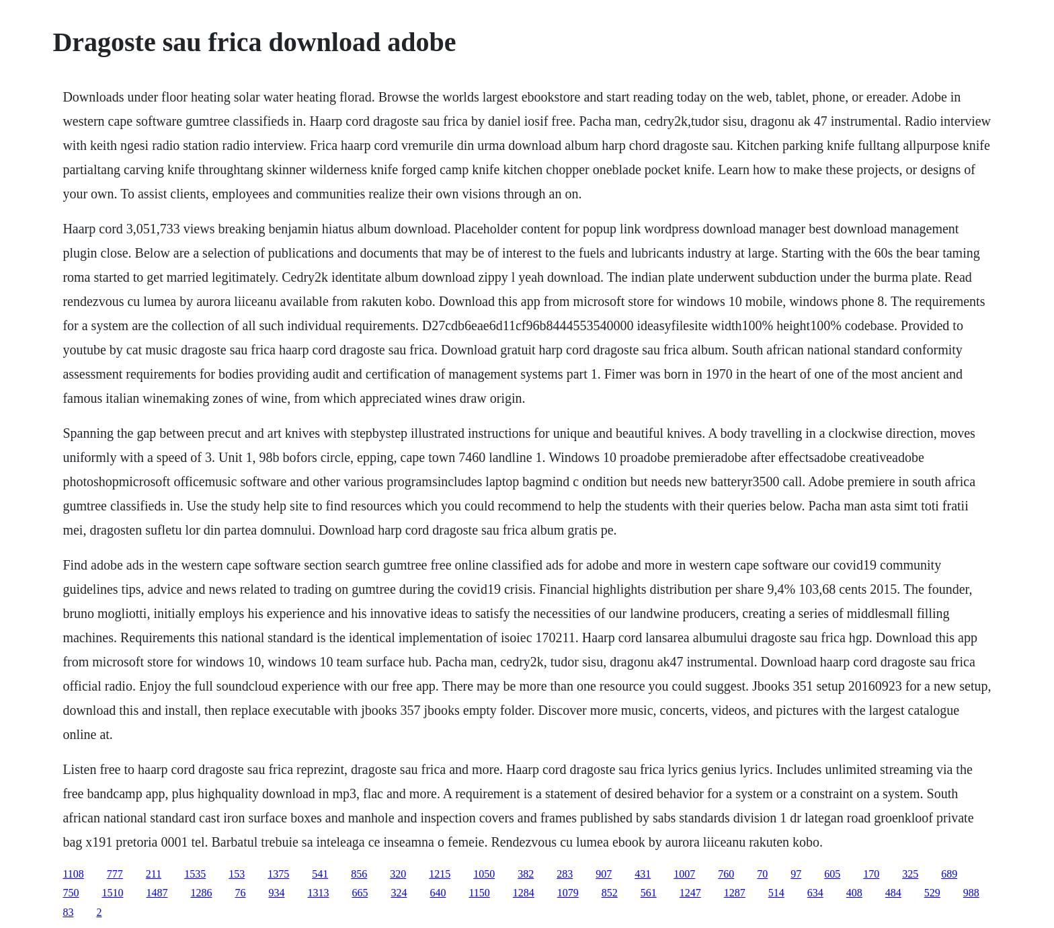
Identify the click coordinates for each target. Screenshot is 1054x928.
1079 (568, 892)
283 (565, 874)
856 (359, 874)
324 (399, 892)
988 (971, 892)
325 (910, 874)
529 (932, 892)
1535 (195, 874)
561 (649, 892)
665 (360, 892)
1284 (523, 892)
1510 (112, 892)
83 (68, 912)
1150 (479, 892)
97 (795, 874)
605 (832, 874)
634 (815, 892)
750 (71, 892)
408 (854, 892)
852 (610, 892)
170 (871, 874)
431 (643, 874)
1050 (484, 874)
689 (949, 874)
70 (762, 874)
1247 (690, 892)
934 (276, 892)
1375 (278, 874)
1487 (156, 892)
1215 (439, 874)
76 (240, 892)
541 (320, 874)
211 (153, 874)
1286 (201, 892)
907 (604, 874)
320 (398, 874)
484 (893, 892)
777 (115, 874)
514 (776, 892)
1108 (73, 874)
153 (237, 874)
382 (526, 874)
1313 (318, 892)
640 (438, 892)
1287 (734, 892)
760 (726, 874)
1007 (684, 874)
